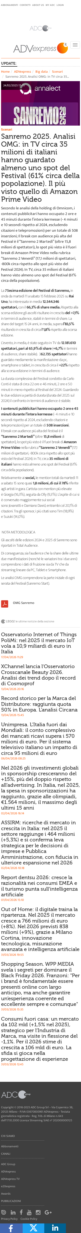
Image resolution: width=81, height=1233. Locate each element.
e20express (8, 1186)
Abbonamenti (9, 5)
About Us (38, 5)
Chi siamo (8, 1135)
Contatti (25, 5)
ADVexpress (22, 72)
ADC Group (8, 1164)
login (60, 5)
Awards (6, 1193)
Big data (41, 72)
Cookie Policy (29, 1219)
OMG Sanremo (23, 603)
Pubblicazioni (11, 1201)
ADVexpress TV (10, 1178)
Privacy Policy (9, 1219)
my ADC (50, 5)
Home (5, 72)
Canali (5, 1153)
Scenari (57, 72)
